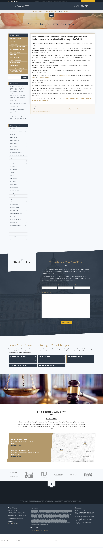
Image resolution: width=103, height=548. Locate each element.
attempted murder (65, 75)
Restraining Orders (15, 60)
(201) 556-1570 (82, 6)
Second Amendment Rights (16, 213)
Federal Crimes (13, 166)
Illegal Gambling (13, 178)
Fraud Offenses (13, 169)
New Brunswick (57, 1)
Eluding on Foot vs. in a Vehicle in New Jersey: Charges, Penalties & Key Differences (17, 97)
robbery (34, 77)
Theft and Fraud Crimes (61, 106)
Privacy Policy (40, 531)
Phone (76, 285)
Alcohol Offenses (13, 128)
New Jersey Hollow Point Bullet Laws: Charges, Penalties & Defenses (18, 117)
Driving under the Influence (16, 152)
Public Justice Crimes (15, 204)
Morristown (45, 1)
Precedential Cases (14, 196)
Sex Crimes (13, 54)
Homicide (53, 106)
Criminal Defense (13, 137)
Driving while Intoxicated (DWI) (17, 155)
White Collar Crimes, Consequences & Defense (17, 71)
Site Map (33, 531)
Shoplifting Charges (76, 357)
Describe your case (48, 292)
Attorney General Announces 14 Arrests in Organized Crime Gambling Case (18, 111)
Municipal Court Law (14, 190)
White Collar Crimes (14, 239)
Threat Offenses (13, 228)
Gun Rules (12, 172)
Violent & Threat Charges (17, 46)
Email (60, 285)
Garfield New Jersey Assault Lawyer (57, 109)
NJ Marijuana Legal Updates (16, 193)
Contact (46, 531)
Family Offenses (13, 163)
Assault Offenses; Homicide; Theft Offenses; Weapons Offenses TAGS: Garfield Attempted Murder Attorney (57, 108)
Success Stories (13, 222)
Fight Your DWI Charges (19, 357)
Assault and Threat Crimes (44, 106)
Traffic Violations (15, 38)
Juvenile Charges (15, 62)
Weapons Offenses (71, 106)
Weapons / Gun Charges (19, 366)
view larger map (15, 446)
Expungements (14, 65)
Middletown (65, 1)
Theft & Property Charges (17, 49)
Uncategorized (13, 234)
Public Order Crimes (14, 207)
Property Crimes (13, 199)
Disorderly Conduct (75, 362)
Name (44, 285)
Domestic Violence (15, 57)
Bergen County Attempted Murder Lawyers (41, 109)
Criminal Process (13, 143)
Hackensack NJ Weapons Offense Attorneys (41, 111)
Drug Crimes (12, 158)
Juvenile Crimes (13, 184)
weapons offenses (44, 77)
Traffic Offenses (13, 231)
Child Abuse (12, 134)
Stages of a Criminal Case (15, 219)
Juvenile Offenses (14, 187)
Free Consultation (88, 1)
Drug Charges (14, 44)
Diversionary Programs (17, 68)
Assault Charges (45, 357)
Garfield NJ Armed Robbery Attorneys (73, 109)
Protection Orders (14, 201)
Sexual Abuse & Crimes (47, 366)
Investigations (13, 181)
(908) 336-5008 (23, 6)
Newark (51, 1)
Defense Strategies (14, 146)
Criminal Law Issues (14, 140)
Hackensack (38, 1)
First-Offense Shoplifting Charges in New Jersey (18, 104)
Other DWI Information (19, 362)
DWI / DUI (12, 41)
